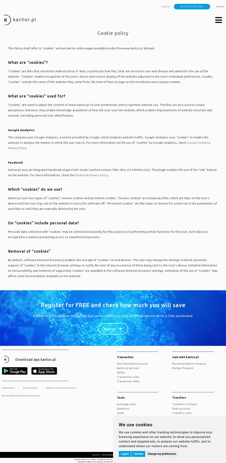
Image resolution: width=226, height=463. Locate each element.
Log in (166, 7)
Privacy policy (30, 388)
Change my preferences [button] (162, 453)
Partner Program (183, 368)
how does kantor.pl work (132, 363)
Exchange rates (126, 404)
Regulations (8, 388)
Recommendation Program (189, 363)
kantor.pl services (128, 368)
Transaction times (128, 381)
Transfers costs (182, 413)
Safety (121, 372)
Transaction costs (128, 377)
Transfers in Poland (184, 404)
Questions (123, 408)
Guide (120, 413)
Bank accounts (181, 408)
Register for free (192, 6)
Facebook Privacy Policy (91, 175)
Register (110, 329)
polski (220, 7)
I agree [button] (125, 453)
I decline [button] (138, 453)
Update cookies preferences (61, 388)
